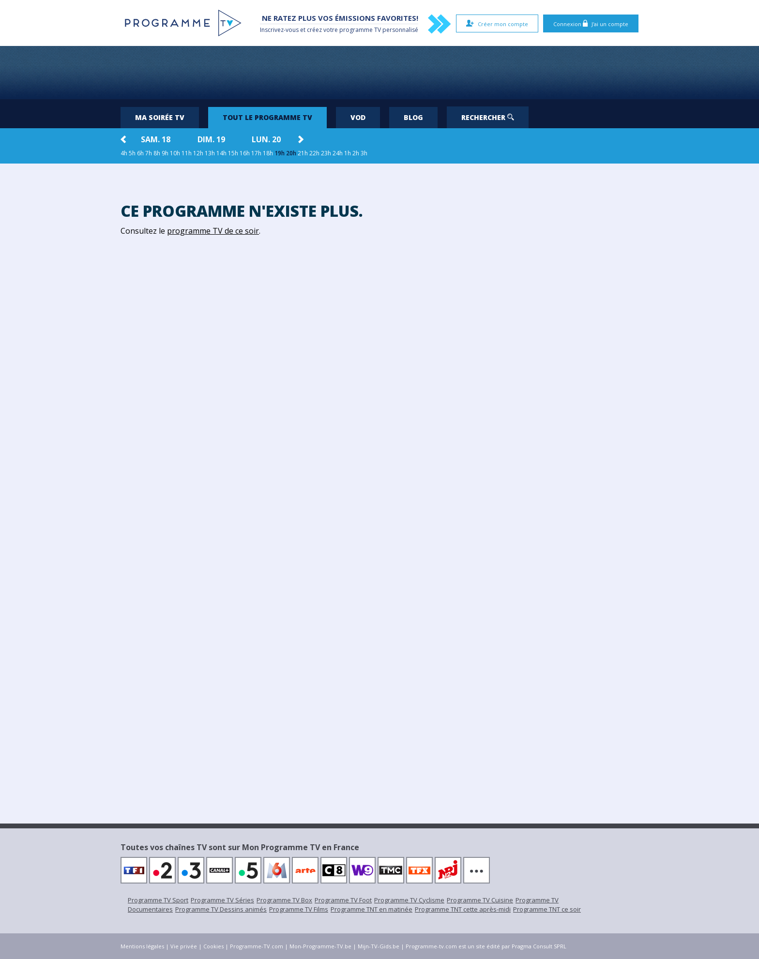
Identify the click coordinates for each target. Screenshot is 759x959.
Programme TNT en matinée (371, 909)
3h (364, 153)
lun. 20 (266, 139)
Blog (413, 117)
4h (124, 153)
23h (326, 153)
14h (221, 153)
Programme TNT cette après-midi (463, 909)
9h (165, 153)
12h (198, 153)
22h (314, 153)
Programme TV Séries (222, 900)
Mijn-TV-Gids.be (378, 946)
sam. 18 (155, 139)
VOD (357, 117)
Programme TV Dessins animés (221, 909)
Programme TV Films (298, 909)
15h (233, 153)
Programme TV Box (284, 900)
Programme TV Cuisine (480, 900)
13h (210, 153)
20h (291, 153)
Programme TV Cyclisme (409, 900)
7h (148, 153)
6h (140, 153)
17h (256, 153)
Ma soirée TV (159, 117)
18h (268, 153)
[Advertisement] (379, 72)
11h (187, 153)
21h (303, 153)
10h (175, 153)
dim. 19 (211, 139)
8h (156, 153)
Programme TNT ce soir (547, 909)
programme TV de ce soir (213, 230)
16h (245, 153)
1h (347, 153)
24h (338, 153)
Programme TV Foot (343, 900)
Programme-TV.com (256, 946)
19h (279, 153)
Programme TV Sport (158, 900)
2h (355, 153)
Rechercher (487, 117)
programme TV (360, 30)
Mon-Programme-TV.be (320, 946)
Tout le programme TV (267, 117)
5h (132, 153)
